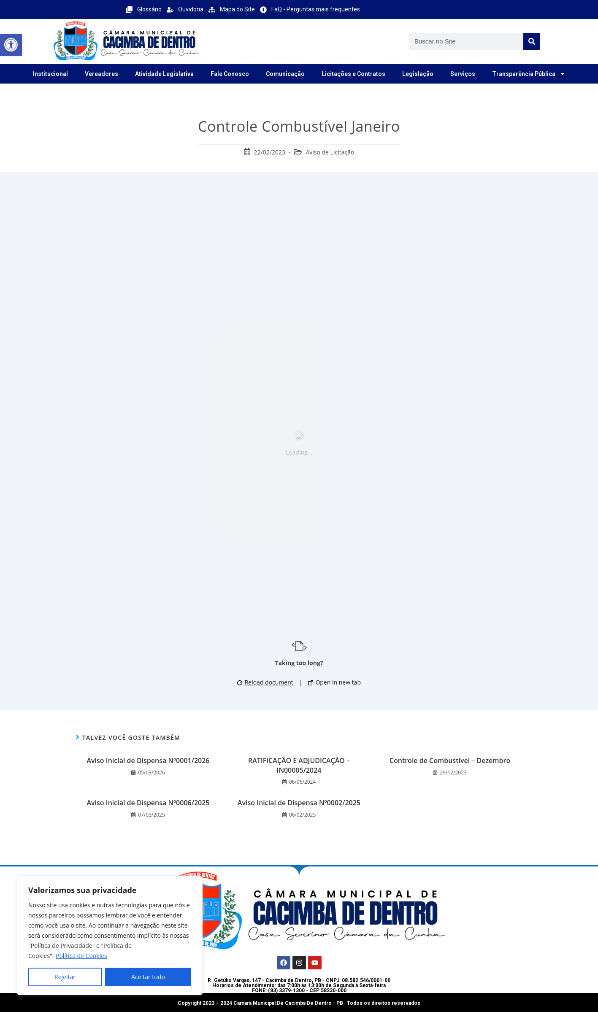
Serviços (462, 73)
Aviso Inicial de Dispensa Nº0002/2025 (299, 802)
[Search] (531, 41)
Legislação (417, 73)
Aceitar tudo (148, 977)
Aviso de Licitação (330, 152)
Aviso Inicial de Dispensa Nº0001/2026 (148, 760)
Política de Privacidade (61, 946)
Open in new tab (334, 682)
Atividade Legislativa (164, 73)
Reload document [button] (265, 682)
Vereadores (101, 73)
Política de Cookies (81, 956)
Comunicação (285, 73)
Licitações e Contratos (353, 73)
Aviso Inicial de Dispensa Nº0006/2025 (148, 802)
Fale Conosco (230, 73)
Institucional (50, 73)
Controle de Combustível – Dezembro (450, 760)
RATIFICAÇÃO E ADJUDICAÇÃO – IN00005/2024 (299, 765)
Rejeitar (65, 977)
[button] (11, 45)
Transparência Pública (529, 74)
